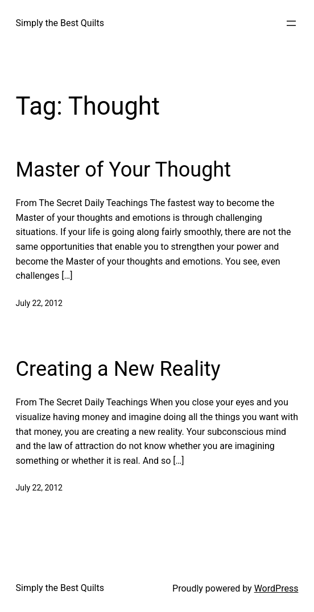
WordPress (276, 588)
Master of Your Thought (123, 170)
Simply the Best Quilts (60, 23)
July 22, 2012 (39, 303)
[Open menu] (291, 23)
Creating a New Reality (118, 369)
